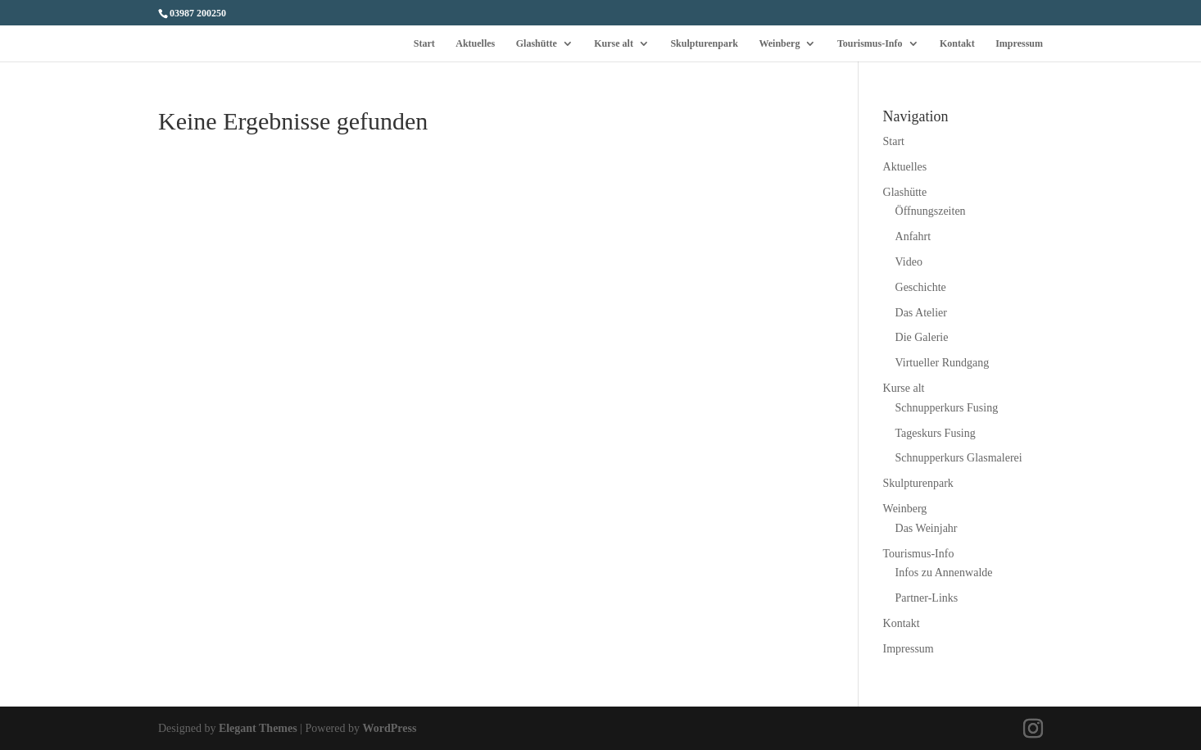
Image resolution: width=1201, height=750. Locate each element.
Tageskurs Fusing (935, 433)
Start (424, 43)
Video (908, 262)
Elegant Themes (258, 728)
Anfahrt (913, 236)
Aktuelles (475, 43)
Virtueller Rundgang (942, 363)
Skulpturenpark (703, 43)
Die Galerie (922, 337)
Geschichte (920, 287)
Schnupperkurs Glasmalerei (958, 458)
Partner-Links (927, 598)
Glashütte (536, 43)
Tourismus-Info (870, 43)
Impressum (1019, 43)
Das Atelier (921, 313)
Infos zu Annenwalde (944, 572)
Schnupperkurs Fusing (947, 408)
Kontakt (957, 43)
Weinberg (779, 43)
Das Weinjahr (926, 528)
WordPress (390, 728)
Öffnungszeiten (930, 211)
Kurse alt (613, 43)
